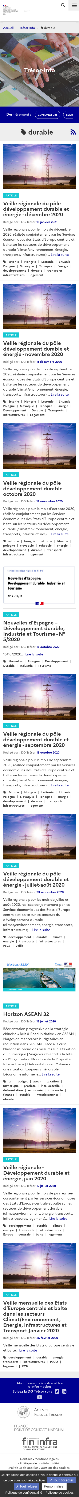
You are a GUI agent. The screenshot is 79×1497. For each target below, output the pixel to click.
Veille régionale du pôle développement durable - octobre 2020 (34, 488)
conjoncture (48, 114)
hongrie (29, 541)
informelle (55, 1090)
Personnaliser (54, 1486)
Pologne (9, 266)
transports (54, 270)
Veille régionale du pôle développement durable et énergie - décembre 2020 (36, 209)
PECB (7, 945)
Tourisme (44, 665)
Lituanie (64, 261)
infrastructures (13, 275)
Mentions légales (47, 1459)
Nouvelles (15, 661)
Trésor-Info (27, 27)
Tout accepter (61, 1480)
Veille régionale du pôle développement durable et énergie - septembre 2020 (36, 739)
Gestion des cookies (55, 1467)
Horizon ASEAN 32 (26, 1013)
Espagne (34, 661)
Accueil (8, 27)
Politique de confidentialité (39, 1463)
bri (10, 1081)
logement (36, 275)
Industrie (26, 665)
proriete (30, 1085)
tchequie (45, 545)
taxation (53, 1081)
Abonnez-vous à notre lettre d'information (39, 1384)
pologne (9, 545)
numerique (11, 1085)
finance (8, 1094)
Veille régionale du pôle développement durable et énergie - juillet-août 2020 (36, 879)
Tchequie (45, 266)
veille (19, 945)
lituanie (62, 541)
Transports (56, 410)
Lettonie (47, 261)
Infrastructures (14, 414)
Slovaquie (27, 266)
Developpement (14, 410)
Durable (37, 410)
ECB (25, 1366)
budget (23, 1081)
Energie (63, 266)
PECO (54, 1362)
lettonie (46, 541)
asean (37, 1081)
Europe (8, 1234)
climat (57, 937)
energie (62, 545)
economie (35, 1090)
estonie (13, 541)
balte (39, 1234)
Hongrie (30, 261)
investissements (47, 1094)
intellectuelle (50, 1085)
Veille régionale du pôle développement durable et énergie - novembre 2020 (36, 348)
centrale (25, 1234)
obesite (8, 1099)
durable (36, 270)
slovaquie (27, 545)
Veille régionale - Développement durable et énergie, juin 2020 (36, 1172)
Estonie (13, 261)
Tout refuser (26, 1486)
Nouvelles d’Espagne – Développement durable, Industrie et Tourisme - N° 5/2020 (34, 630)
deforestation (13, 1090)
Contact (26, 1459)
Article (11, 195)
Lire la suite (60, 254)
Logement (37, 414)
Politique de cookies (23, 1467)
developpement (14, 270)
